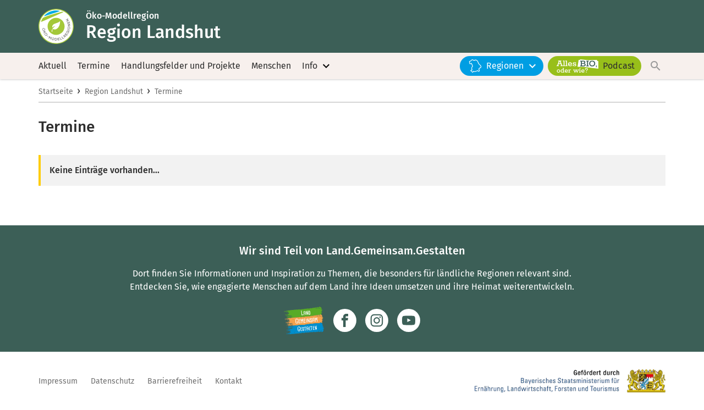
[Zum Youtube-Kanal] (408, 320)
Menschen (271, 65)
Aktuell (52, 65)
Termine (94, 65)
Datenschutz (112, 381)
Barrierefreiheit (174, 381)
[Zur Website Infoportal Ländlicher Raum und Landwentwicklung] (304, 320)
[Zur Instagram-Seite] (376, 320)
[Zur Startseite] (62, 26)
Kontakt (228, 381)
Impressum (58, 381)
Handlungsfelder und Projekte (180, 65)
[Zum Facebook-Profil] (344, 320)
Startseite (55, 91)
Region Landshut (114, 91)
